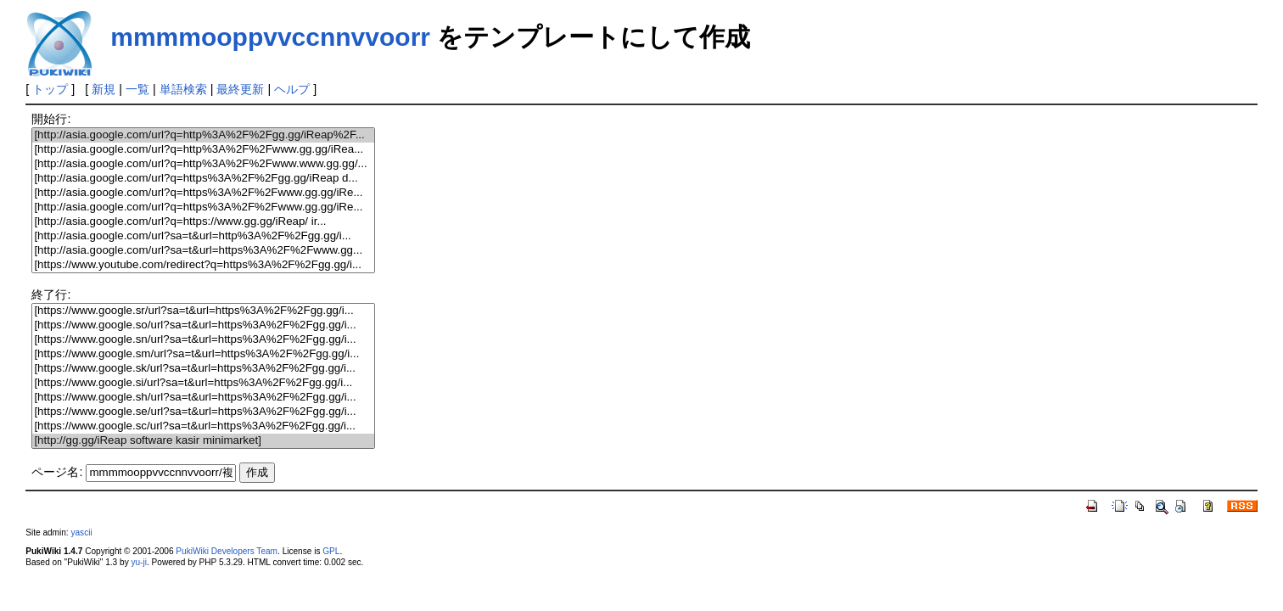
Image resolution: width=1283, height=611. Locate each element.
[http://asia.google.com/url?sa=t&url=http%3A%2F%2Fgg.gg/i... (202, 236)
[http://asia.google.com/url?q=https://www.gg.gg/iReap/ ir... (202, 222)
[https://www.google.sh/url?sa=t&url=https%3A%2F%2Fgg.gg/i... (202, 397)
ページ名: (56, 472)
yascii (81, 532)
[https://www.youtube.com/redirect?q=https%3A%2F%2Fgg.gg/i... (202, 265)
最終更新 (240, 89)
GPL (330, 551)
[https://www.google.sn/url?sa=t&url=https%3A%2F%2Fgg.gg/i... (202, 340)
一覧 (137, 89)
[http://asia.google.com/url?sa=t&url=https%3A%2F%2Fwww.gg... (202, 251)
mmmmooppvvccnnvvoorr (270, 37)
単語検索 (183, 89)
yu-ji (138, 562)
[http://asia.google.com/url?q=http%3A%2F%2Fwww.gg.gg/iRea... (202, 150)
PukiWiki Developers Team (226, 551)
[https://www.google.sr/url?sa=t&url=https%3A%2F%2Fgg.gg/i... (202, 311)
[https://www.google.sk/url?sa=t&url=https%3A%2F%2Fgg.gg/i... (202, 369)
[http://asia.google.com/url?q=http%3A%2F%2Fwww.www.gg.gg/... (202, 164)
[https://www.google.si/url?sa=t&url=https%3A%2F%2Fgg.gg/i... (202, 383)
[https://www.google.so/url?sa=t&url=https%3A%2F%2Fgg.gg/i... (202, 325)
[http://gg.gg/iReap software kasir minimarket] (202, 441)
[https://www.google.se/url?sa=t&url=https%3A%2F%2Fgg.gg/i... (202, 412)
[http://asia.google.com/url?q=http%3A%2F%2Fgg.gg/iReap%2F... (202, 135)
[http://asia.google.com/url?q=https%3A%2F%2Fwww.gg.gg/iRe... (202, 193)
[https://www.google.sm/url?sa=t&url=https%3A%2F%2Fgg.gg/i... (202, 354)
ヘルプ (292, 89)
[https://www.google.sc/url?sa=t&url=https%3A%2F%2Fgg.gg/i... (202, 426)
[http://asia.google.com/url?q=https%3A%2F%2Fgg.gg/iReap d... (202, 178)
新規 (103, 89)
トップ (50, 89)
